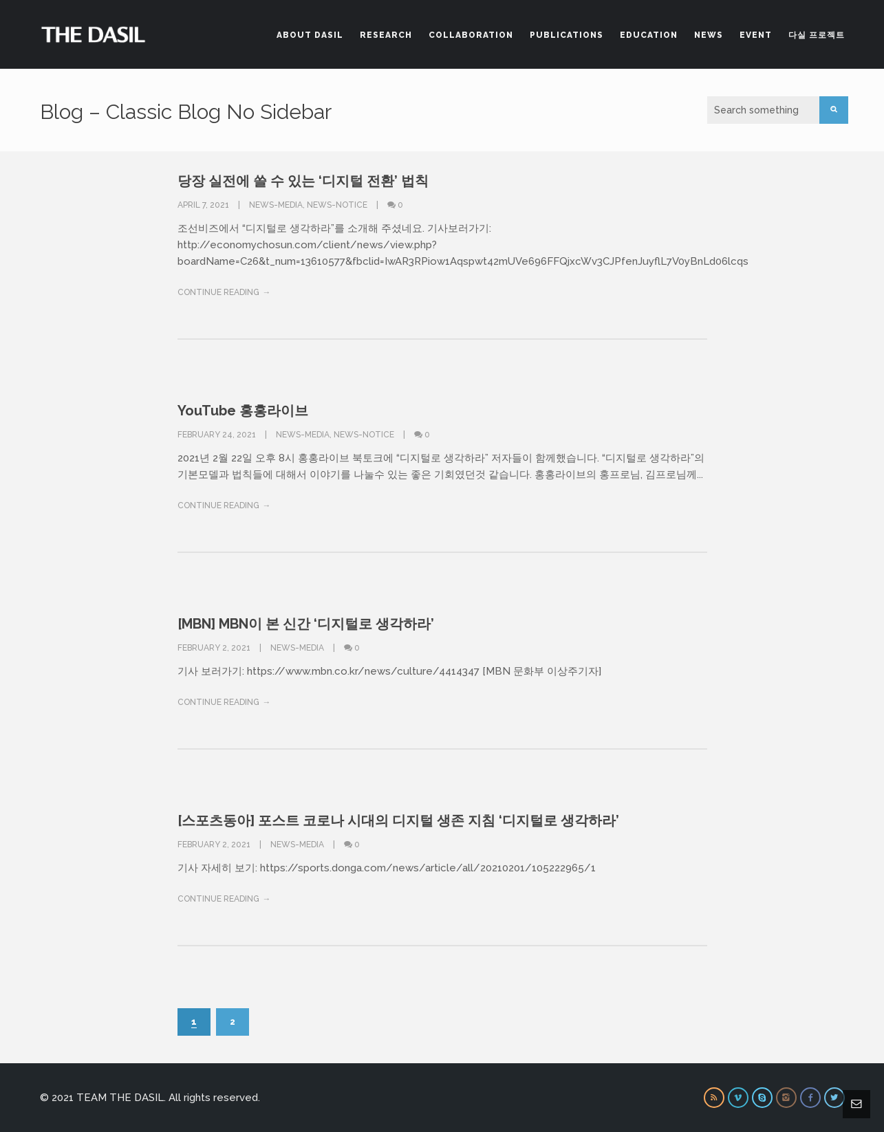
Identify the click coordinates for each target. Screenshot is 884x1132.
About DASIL (310, 35)
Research (386, 35)
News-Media (276, 205)
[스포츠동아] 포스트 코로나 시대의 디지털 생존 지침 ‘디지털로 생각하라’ (398, 820)
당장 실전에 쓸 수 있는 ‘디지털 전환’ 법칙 (303, 181)
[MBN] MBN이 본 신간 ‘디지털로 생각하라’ (305, 624)
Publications (566, 35)
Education (649, 35)
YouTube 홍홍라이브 (242, 410)
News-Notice (337, 205)
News (708, 35)
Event (756, 35)
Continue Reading (218, 292)
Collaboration (471, 35)
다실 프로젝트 (816, 35)
